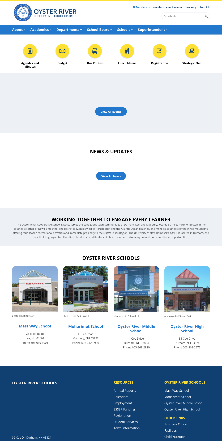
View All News (111, 176)
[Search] (206, 15)
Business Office (175, 424)
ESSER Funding (124, 409)
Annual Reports (125, 390)
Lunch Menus (174, 7)
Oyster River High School (187, 328)
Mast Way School (35, 325)
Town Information (127, 428)
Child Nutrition (175, 437)
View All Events (111, 112)
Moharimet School (85, 326)
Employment (123, 403)
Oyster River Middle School (136, 328)
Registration (122, 415)
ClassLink (204, 7)
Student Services (126, 422)
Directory (190, 7)
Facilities (170, 430)
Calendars (158, 7)
